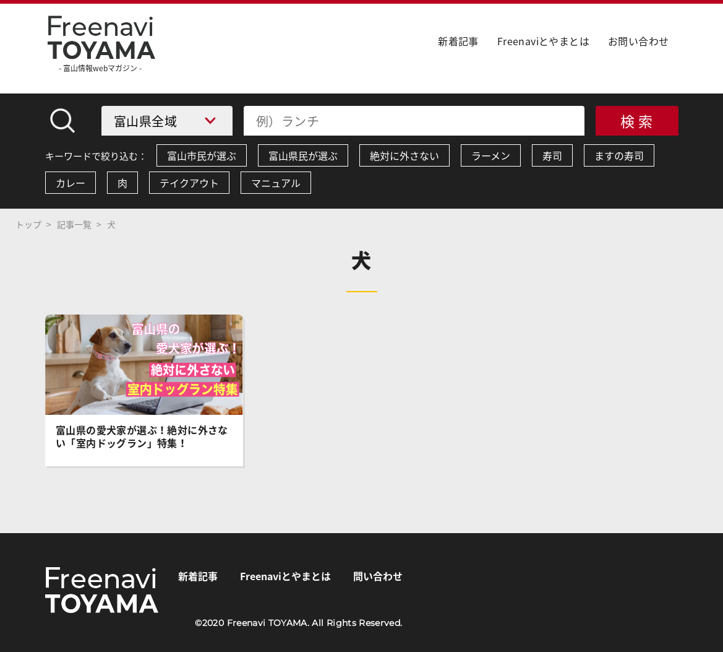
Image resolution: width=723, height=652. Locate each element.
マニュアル (276, 182)
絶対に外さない (404, 155)
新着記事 (458, 40)
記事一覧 (74, 224)
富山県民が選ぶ (303, 155)
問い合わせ (378, 575)
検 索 (636, 120)
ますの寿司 (619, 155)
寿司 (552, 155)
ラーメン (490, 155)
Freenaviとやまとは (543, 40)
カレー (70, 182)
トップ (28, 224)
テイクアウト (189, 182)
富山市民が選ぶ (201, 155)
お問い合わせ (638, 40)
